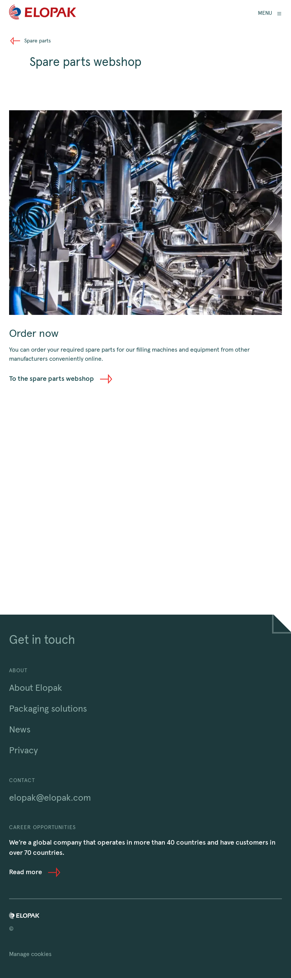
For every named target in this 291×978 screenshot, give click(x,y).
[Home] (42, 13)
